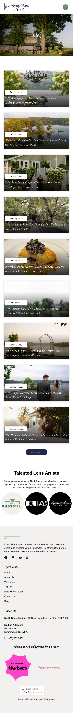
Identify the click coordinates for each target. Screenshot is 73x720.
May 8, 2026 (16, 134)
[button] (65, 7)
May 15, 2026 (16, 92)
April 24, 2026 (16, 218)
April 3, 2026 (16, 344)
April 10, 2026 (16, 302)
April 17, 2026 (16, 260)
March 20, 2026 (16, 429)
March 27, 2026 (16, 387)
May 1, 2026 (16, 176)
